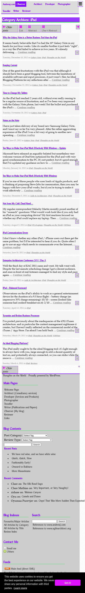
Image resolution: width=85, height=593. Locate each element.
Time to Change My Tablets (15, 92)
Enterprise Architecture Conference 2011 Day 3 (24, 260)
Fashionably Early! (21, 462)
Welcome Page (11, 389)
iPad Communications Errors (15, 232)
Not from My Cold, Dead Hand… (18, 203)
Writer (16, 10)
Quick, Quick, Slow (22, 458)
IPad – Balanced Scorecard (14, 287)
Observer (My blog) (14, 411)
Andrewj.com (9, 4)
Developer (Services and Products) (21, 396)
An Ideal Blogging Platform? (15, 343)
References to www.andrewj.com (49, 524)
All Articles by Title (14, 528)
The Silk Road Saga (33, 483)
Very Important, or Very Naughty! (51, 488)
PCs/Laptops (37, 225)
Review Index (10, 531)
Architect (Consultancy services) (20, 393)
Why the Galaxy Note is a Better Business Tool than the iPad (30, 37)
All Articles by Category (16, 524)
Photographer (64, 4)
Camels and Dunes (31, 496)
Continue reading (27, 52)
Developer (50, 4)
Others (9, 551)
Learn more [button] (20, 588)
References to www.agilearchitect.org (52, 528)
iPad (44, 57)
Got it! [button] (68, 582)
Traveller (6, 10)
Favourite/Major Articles (16, 521)
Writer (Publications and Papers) (20, 407)
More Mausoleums (21, 471)
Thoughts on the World (56, 57)
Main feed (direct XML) (20, 568)
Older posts (7, 29)
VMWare (67, 225)
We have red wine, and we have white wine (33, 454)
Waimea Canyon (32, 492)
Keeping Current (10, 65)
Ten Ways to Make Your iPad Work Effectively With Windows (30, 175)
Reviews (34, 363)
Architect (38, 4)
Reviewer (26, 10)
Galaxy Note (36, 57)
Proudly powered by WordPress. (44, 375)
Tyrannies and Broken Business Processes (21, 315)
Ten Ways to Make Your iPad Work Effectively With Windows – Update (34, 148)
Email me (10, 548)
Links (6, 418)
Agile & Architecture (38, 196)
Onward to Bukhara (22, 466)
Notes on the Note (11, 120)
